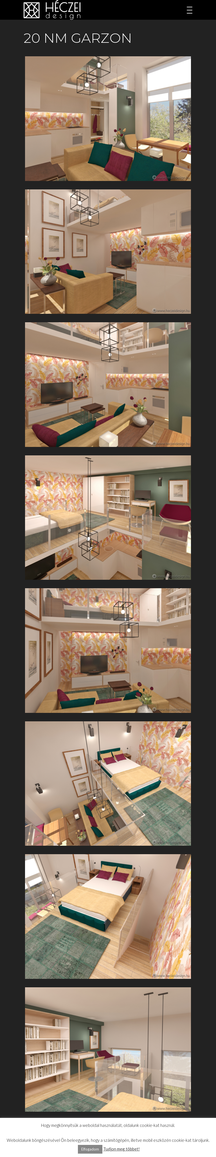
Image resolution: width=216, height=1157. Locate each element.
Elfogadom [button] (90, 1149)
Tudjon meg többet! (121, 1148)
